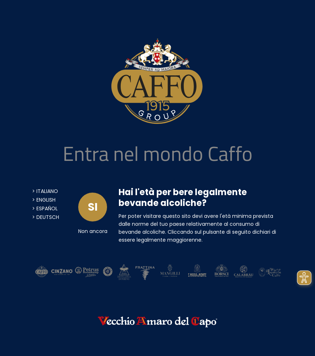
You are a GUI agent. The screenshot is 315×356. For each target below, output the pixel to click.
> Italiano (45, 191)
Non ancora (92, 231)
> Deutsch (45, 217)
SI (93, 207)
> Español (45, 208)
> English (44, 199)
